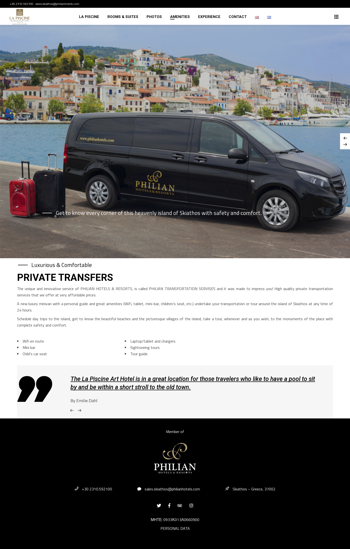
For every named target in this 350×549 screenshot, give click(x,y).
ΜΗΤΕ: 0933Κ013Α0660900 (175, 519)
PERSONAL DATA (175, 528)
